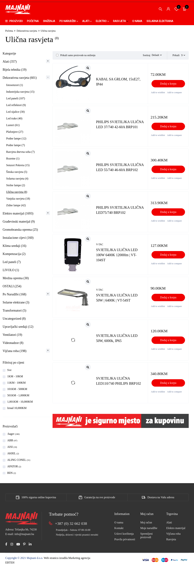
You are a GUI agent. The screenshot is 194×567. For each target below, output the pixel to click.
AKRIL (13, 453)
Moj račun (146, 522)
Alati (169, 522)
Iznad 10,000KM (16, 407)
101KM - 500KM (17, 388)
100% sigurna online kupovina (39, 497)
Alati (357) (10, 61)
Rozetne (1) (12, 158)
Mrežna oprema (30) (16, 278)
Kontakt (118, 528)
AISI (12, 446)
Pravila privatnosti (124, 539)
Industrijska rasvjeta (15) (20, 91)
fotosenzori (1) (14, 85)
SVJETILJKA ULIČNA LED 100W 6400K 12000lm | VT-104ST (117, 255)
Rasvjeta (171, 539)
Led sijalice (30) (15, 111)
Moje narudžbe (148, 528)
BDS (11, 472)
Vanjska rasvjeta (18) (18, 198)
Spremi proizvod (176, 9)
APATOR (14, 466)
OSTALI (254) (12, 286)
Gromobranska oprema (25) (20, 229)
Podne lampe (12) (16, 138)
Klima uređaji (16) (14, 246)
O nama (118, 522)
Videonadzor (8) (13, 343)
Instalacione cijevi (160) (18, 237)
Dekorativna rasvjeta (27, 31)
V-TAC (99, 245)
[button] (168, 83)
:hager (13, 433)
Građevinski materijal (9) (19, 221)
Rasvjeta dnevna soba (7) (20, 151)
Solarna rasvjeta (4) (17, 178)
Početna (9, 31)
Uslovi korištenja (124, 533)
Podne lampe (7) (15, 145)
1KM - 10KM (15, 376)
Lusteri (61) (13, 125)
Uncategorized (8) (14, 318)
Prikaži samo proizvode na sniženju (76, 55)
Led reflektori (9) (16, 105)
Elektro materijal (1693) (18, 213)
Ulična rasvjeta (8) (16, 191)
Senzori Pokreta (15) (17, 165)
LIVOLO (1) (11, 270)
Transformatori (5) (14, 310)
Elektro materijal (175, 528)
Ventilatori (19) (12, 335)
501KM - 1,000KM (18, 395)
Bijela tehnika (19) (14, 69)
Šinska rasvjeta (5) (16, 171)
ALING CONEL (18, 459)
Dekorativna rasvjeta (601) (20, 77)
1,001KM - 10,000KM (20, 401)
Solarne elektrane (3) (16, 302)
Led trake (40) (14, 118)
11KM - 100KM (16, 382)
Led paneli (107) (15, 98)
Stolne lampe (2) (15, 185)
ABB (12, 440)
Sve (9, 370)
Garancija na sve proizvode (99, 497)
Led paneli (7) (12, 262)
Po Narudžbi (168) (14, 294)
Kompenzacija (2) (14, 254)
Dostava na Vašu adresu (160, 497)
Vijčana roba (173, 533)
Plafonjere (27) (14, 131)
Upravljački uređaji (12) (18, 326)
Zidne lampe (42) (16, 205)
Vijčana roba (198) (14, 351)
